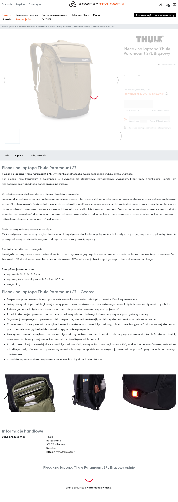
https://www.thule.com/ (60, 451)
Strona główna (9, 26)
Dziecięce (35, 4)
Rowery (6, 14)
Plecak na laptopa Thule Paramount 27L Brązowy (116, 26)
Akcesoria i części (27, 26)
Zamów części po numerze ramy (155, 15)
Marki (96, 14)
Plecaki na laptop (82, 26)
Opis (6, 155)
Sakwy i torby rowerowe (60, 26)
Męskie (20, 4)
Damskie (7, 4)
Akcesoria (42, 26)
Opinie (19, 155)
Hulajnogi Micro (80, 14)
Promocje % (23, 19)
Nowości (7, 19)
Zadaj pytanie (37, 155)
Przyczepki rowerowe (54, 14)
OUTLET (46, 19)
